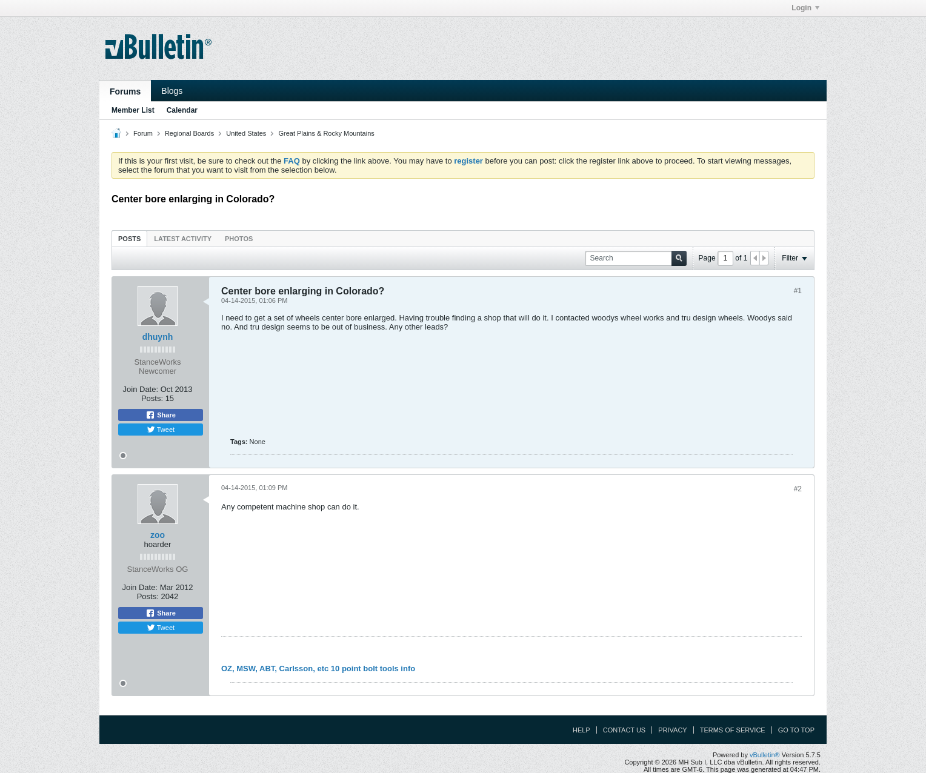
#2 (798, 489)
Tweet (161, 429)
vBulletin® (765, 754)
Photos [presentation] (239, 238)
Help (581, 730)
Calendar (182, 110)
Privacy (672, 730)
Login (805, 8)
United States (246, 133)
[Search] (636, 258)
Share (160, 415)
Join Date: (141, 389)
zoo (157, 535)
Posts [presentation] (129, 238)
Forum (143, 133)
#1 (798, 291)
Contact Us (624, 730)
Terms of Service (732, 730)
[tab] (129, 238)
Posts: (152, 398)
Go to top (796, 730)
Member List (133, 110)
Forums (125, 91)
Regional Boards (189, 133)
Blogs (171, 91)
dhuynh (157, 337)
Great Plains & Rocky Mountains (326, 133)
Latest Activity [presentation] (183, 238)
